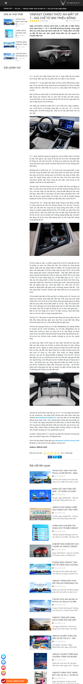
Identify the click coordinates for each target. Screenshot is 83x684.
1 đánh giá (43, 21)
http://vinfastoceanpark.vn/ (46, 418)
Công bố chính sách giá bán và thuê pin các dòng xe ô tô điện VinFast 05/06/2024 (64, 601)
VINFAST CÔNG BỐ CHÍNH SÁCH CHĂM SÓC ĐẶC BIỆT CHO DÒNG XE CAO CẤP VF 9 (65, 620)
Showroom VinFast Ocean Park (67, 440)
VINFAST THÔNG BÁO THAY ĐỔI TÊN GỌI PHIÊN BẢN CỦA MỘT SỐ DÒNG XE (65, 583)
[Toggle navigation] (6, 3)
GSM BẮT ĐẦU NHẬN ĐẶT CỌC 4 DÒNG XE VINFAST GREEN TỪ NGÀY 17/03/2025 (65, 546)
